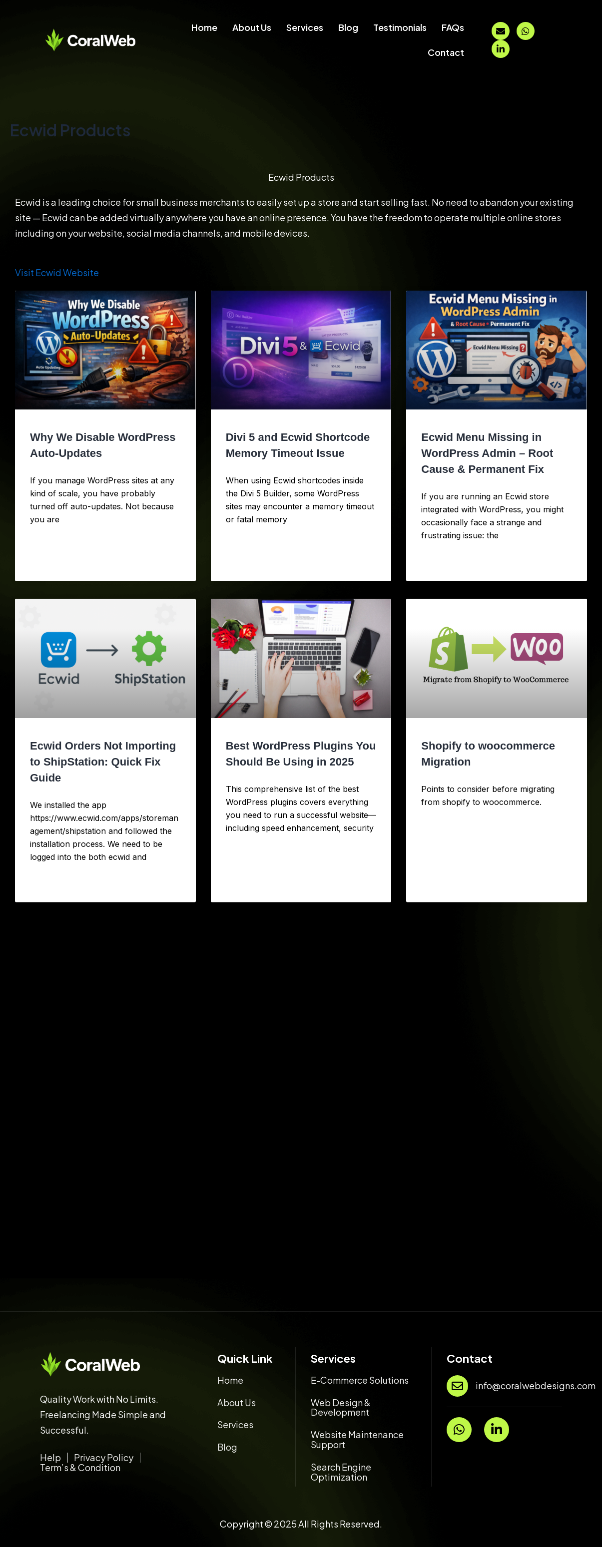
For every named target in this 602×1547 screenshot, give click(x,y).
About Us (251, 27)
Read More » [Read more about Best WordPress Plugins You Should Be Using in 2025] (245, 884)
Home (204, 27)
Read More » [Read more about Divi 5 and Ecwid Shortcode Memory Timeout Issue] (245, 563)
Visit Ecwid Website (57, 272)
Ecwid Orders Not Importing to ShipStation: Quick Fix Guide (103, 762)
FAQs (453, 27)
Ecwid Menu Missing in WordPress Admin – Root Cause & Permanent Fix (487, 453)
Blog (348, 27)
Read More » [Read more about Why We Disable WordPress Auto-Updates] (49, 563)
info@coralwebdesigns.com (536, 1385)
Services (304, 27)
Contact (446, 52)
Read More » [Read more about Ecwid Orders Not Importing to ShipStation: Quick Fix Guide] (49, 884)
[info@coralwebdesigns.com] (457, 1386)
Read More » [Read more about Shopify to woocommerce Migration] (440, 884)
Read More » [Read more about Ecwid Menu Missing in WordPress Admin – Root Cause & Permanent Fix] (440, 563)
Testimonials (400, 27)
